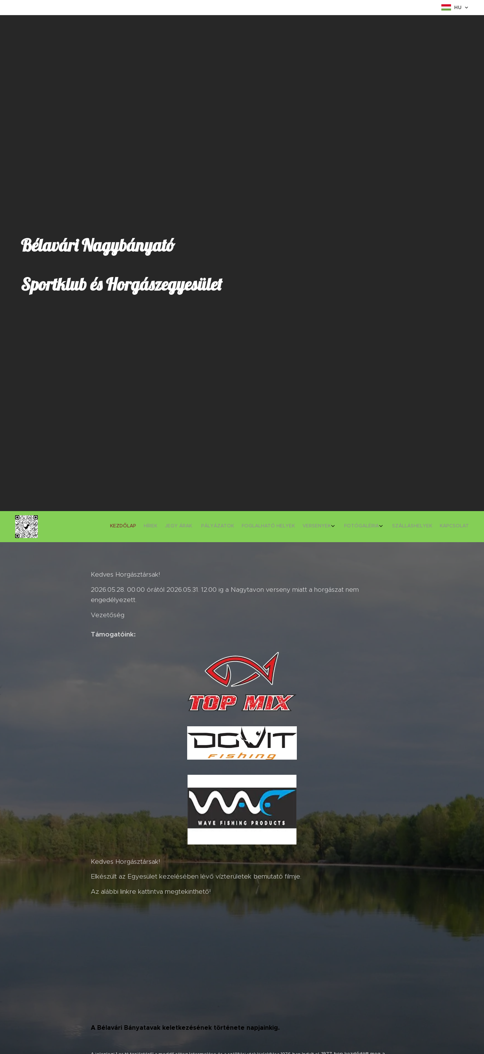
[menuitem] (398, 526)
